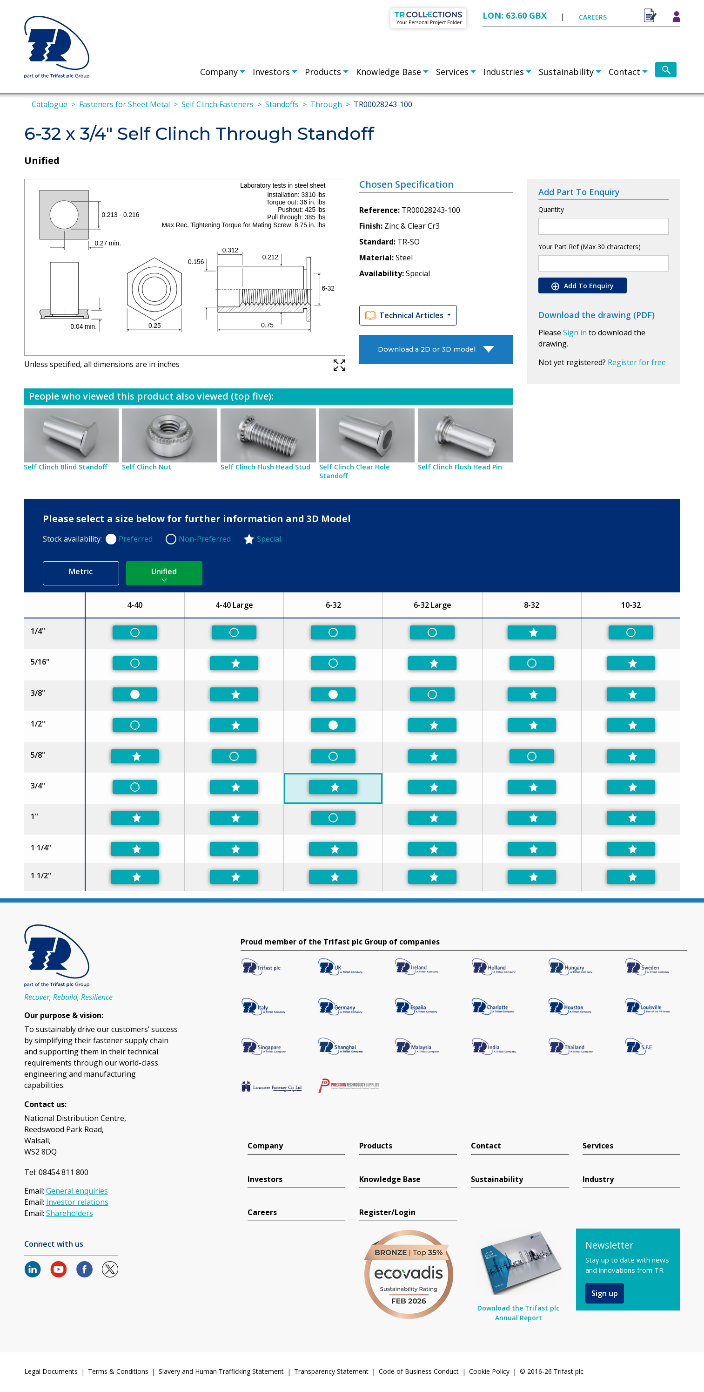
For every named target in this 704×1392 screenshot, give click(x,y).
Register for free (637, 362)
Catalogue (49, 104)
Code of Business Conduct (419, 1371)
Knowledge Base (388, 71)
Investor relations (77, 1202)
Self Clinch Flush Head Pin (460, 466)
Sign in (575, 332)
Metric (81, 571)
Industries (503, 71)
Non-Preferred (205, 539)
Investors (271, 71)
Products (323, 71)
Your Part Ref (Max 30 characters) (589, 246)
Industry (598, 1179)
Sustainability (566, 71)
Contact (624, 71)
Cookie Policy (489, 1371)
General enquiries (77, 1191)
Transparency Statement (331, 1371)
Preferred (136, 539)
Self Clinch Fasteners (217, 104)
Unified (164, 571)
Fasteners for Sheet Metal (124, 104)
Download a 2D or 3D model (427, 349)
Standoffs (282, 104)
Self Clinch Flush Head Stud (265, 466)
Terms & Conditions (118, 1371)
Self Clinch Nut (146, 466)
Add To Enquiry (582, 286)
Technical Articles (405, 315)
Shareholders (69, 1213)
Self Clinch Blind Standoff (65, 466)
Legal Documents (51, 1371)
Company (219, 71)
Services (452, 71)
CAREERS (593, 17)
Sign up (604, 1293)
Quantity (551, 209)
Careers (262, 1212)
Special (269, 539)
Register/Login (387, 1212)
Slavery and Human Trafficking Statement (221, 1371)
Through (326, 104)
